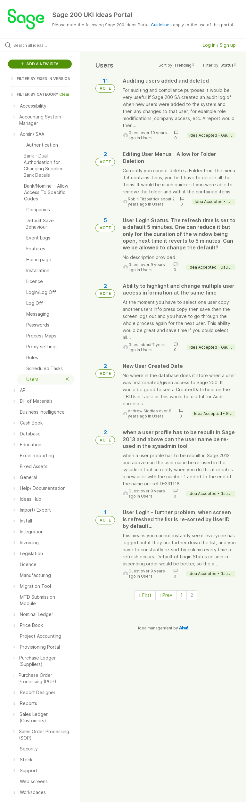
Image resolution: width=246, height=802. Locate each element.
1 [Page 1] (181, 595)
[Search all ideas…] (43, 45)
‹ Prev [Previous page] (166, 595)
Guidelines (161, 24)
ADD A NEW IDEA (40, 63)
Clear (64, 94)
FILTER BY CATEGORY (34, 94)
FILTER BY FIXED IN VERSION (40, 78)
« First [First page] (145, 595)
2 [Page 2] (192, 595)
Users (146, 137)
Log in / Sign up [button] (219, 45)
